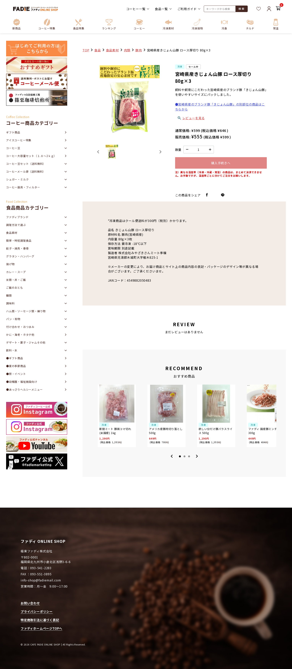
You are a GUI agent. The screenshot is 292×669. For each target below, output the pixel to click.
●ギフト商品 (14, 358)
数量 (178, 149)
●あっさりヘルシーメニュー (24, 389)
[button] (47, 24)
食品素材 (112, 50)
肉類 (127, 50)
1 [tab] (180, 456)
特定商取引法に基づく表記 (40, 620)
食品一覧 (161, 9)
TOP (86, 50)
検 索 (241, 9)
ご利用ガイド (187, 9)
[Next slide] (160, 152)
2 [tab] (184, 456)
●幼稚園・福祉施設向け (21, 382)
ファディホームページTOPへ (41, 628)
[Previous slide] (98, 152)
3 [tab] (189, 456)
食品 (97, 50)
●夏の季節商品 (16, 366)
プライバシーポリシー (37, 611)
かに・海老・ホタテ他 (20, 335)
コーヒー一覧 (136, 9)
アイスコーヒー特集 (18, 140)
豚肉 (138, 50)
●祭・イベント (16, 374)
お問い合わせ (30, 603)
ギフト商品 (13, 132)
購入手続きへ (221, 163)
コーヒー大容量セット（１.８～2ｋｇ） (31, 156)
